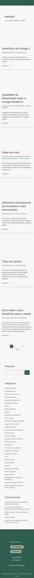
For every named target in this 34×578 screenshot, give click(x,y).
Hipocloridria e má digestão (13, 448)
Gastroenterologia (18, 106)
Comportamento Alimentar (22, 156)
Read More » (5, 66)
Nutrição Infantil (9, 463)
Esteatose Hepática (10, 427)
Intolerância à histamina (12, 451)
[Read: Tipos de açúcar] (17, 246)
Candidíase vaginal (10, 388)
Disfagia (7, 412)
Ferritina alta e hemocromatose (14, 430)
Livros (6, 457)
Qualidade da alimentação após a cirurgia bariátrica (14, 98)
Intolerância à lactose (11, 454)
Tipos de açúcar (11, 261)
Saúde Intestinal (9, 474)
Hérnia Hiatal (8, 445)
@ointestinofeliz (15, 557)
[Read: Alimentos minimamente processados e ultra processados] (17, 189)
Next (18, 349)
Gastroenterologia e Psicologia (14, 439)
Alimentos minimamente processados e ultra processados (16, 206)
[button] (30, 3)
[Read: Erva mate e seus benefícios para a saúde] (17, 298)
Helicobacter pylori (10, 442)
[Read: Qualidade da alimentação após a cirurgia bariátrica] (17, 81)
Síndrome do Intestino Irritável (13, 482)
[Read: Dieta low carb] (17, 139)
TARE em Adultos (10, 517)
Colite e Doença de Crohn (12, 394)
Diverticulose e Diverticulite (13, 415)
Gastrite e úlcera (9, 433)
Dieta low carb (10, 152)
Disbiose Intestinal (10, 409)
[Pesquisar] (27, 372)
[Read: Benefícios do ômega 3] (17, 35)
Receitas (7, 466)
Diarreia (7, 406)
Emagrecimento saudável (9, 158)
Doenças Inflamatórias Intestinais (14, 421)
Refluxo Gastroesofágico (12, 468)
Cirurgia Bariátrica (7, 106)
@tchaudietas (14, 560)
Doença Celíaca (9, 418)
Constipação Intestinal (11, 403)
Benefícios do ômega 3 (16, 48)
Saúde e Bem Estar (7, 52)
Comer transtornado (8, 156)
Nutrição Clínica (9, 460)
